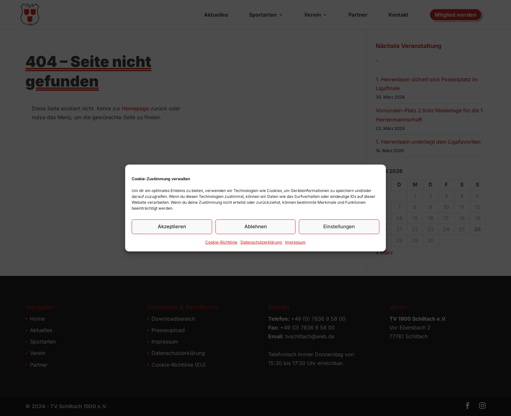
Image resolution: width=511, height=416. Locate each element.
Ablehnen (255, 231)
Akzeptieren (172, 231)
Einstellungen (339, 231)
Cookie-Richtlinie (221, 246)
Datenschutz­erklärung (261, 246)
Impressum (295, 246)
